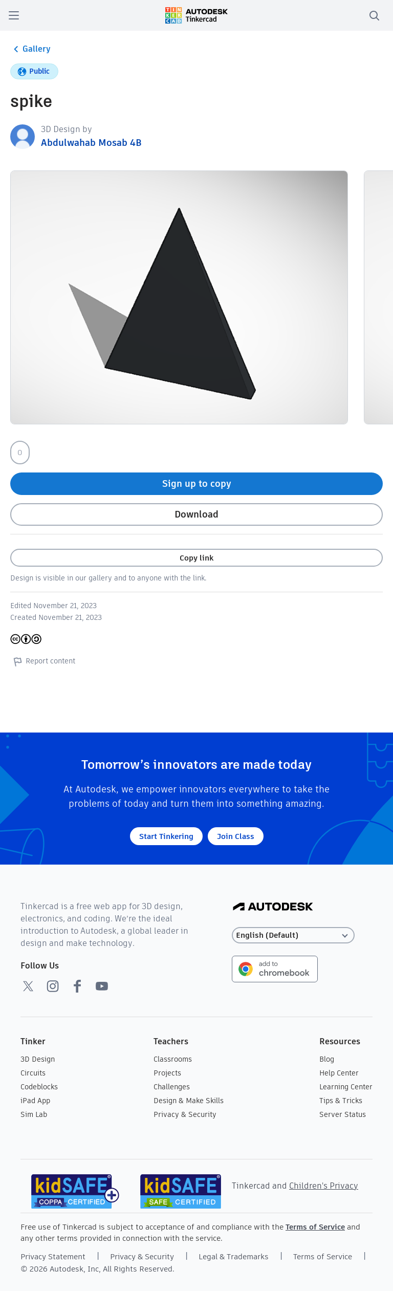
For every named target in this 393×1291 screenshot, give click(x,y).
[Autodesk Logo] (273, 907)
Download (196, 514)
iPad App (35, 1100)
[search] (374, 15)
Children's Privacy (323, 1186)
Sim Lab (33, 1114)
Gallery (30, 49)
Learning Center (346, 1087)
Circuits (33, 1073)
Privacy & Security (185, 1114)
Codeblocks (39, 1087)
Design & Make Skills (189, 1100)
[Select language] (293, 935)
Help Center (339, 1073)
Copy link (196, 557)
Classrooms (173, 1059)
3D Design (37, 1059)
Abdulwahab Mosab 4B (91, 142)
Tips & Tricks (340, 1100)
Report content (42, 661)
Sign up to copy (196, 483)
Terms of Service (315, 1226)
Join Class (235, 836)
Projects (167, 1073)
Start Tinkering (166, 836)
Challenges (172, 1087)
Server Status (342, 1114)
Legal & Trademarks (234, 1256)
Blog (326, 1059)
